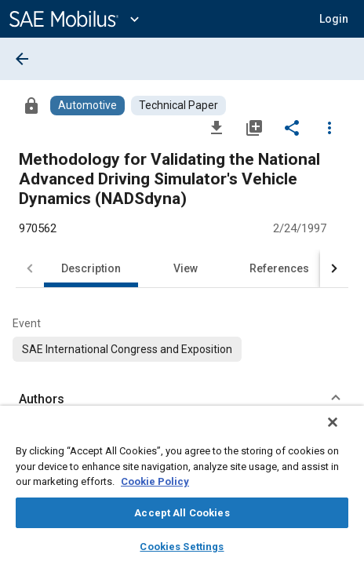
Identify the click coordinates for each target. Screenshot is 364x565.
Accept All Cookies (181, 513)
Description (91, 268)
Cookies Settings (182, 546)
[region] (182, 490)
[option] (127, 349)
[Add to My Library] (254, 127)
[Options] (329, 127)
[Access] (31, 105)
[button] (334, 19)
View (185, 268)
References (279, 268)
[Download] (216, 127)
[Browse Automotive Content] (87, 105)
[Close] (343, 432)
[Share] (292, 127)
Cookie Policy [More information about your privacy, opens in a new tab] (155, 481)
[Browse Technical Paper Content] (178, 105)
